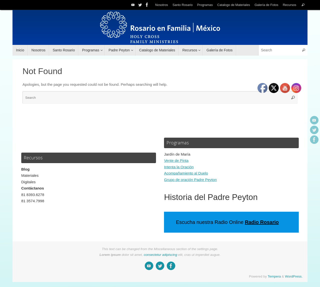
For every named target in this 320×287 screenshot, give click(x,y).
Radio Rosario (262, 222)
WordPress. (293, 276)
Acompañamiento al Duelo (186, 173)
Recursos (289, 5)
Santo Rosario (182, 5)
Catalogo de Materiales (233, 5)
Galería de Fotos (266, 5)
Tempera (274, 276)
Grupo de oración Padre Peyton (190, 180)
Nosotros (161, 5)
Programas (205, 5)
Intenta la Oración (179, 167)
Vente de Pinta (176, 160)
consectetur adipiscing (160, 255)
